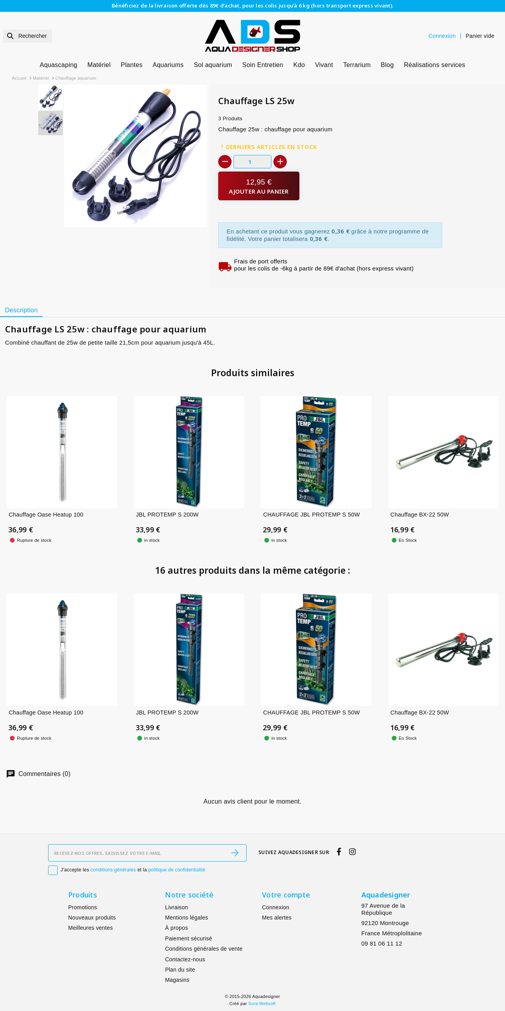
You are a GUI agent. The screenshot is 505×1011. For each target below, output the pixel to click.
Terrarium (357, 65)
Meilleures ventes (90, 928)
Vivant (324, 65)
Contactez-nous (185, 959)
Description (21, 310)
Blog (387, 65)
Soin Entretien (262, 65)
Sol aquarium (213, 65)
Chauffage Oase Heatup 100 (46, 514)
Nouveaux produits (92, 917)
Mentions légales (186, 917)
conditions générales (113, 870)
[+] (280, 161)
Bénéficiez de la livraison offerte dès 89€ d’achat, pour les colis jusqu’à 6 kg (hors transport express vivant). (252, 5)
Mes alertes (277, 917)
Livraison (176, 907)
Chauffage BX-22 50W (420, 514)
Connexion (275, 907)
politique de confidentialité (177, 870)
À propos (176, 928)
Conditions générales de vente (203, 949)
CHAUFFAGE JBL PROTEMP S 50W (311, 514)
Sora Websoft (261, 1003)
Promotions (82, 907)
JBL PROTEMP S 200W (167, 514)
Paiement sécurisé (188, 938)
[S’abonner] (235, 853)
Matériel (99, 65)
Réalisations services (435, 65)
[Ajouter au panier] (258, 186)
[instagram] (352, 852)
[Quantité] (252, 161)
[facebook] (339, 852)
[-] (225, 161)
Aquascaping (58, 65)
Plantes (131, 65)
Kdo (299, 65)
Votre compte (286, 894)
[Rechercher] (27, 36)
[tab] (21, 310)
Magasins (177, 980)
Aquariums (168, 65)
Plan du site (180, 969)
